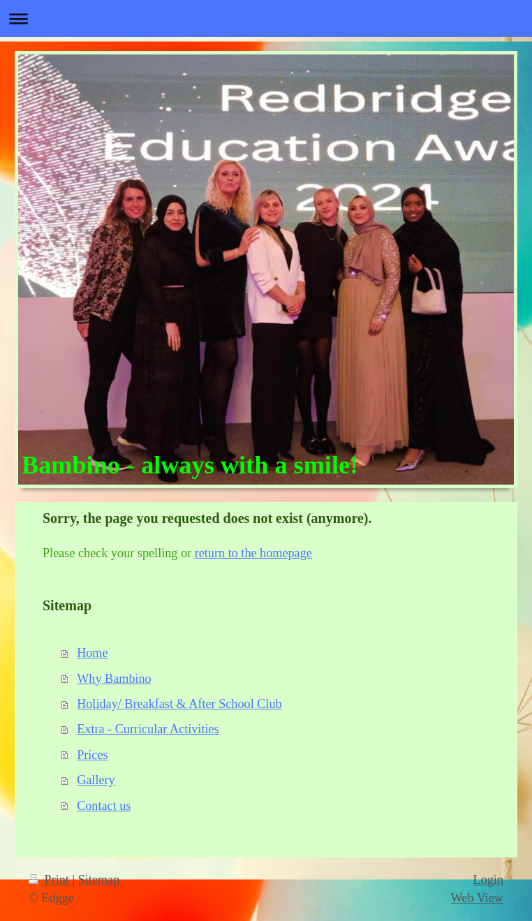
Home (92, 653)
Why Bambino (114, 679)
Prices (92, 755)
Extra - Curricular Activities (148, 729)
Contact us (104, 806)
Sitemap (99, 880)
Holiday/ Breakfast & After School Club (179, 704)
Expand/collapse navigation (266, 18)
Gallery (96, 780)
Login (488, 880)
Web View (477, 898)
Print (50, 880)
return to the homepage (253, 553)
